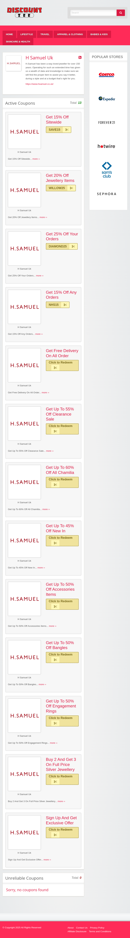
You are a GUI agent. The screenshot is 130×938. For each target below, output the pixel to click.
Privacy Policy (97, 927)
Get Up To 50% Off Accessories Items (60, 589)
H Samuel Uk (24, 152)
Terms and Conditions (100, 931)
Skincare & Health (18, 41)
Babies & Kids (98, 34)
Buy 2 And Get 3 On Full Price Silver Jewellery (61, 764)
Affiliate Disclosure (77, 931)
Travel (44, 34)
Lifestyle (26, 34)
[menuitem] (9, 34)
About (71, 927)
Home (9, 34)
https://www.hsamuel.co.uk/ (39, 84)
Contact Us (82, 927)
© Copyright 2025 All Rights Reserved (22, 927)
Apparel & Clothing (70, 34)
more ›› (36, 159)
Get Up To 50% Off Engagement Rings (61, 706)
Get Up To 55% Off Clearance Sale (60, 414)
